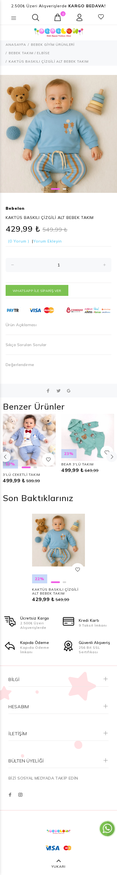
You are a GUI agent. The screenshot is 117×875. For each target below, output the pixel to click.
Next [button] (111, 456)
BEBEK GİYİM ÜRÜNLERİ (53, 44)
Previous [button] (5, 456)
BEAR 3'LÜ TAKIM (77, 464)
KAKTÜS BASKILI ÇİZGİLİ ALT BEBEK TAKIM (55, 591)
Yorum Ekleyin (47, 241)
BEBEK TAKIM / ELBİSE (29, 53)
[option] (58, 134)
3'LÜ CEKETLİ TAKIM (21, 474)
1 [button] (55, 189)
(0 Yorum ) (18, 241)
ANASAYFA (16, 44)
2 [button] (64, 189)
